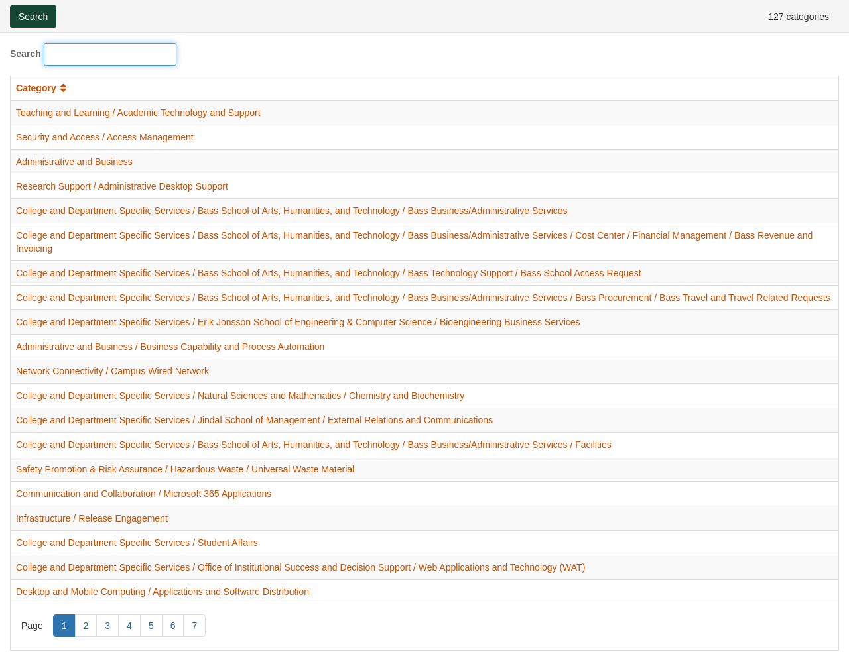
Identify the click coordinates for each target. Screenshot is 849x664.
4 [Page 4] (129, 625)
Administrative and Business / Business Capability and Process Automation (170, 346)
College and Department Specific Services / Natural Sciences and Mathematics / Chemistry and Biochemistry (240, 395)
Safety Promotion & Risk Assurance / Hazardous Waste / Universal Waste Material (185, 469)
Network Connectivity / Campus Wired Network (112, 371)
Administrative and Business (74, 161)
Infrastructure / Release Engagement (92, 518)
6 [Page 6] (173, 625)
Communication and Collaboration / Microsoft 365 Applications (143, 493)
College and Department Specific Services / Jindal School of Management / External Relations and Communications (254, 420)
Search (25, 53)
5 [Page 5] (151, 625)
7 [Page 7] (194, 625)
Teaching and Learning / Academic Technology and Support (138, 112)
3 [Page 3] (107, 625)
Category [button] (42, 88)
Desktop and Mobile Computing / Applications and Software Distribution (162, 591)
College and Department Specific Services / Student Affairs (137, 542)
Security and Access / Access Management (105, 137)
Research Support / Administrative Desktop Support (122, 186)
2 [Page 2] (86, 625)
